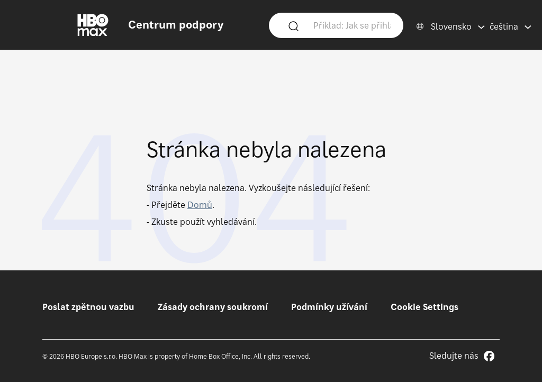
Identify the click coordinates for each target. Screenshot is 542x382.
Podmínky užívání (329, 307)
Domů (199, 205)
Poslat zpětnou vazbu (88, 307)
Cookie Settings (424, 307)
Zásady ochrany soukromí (213, 307)
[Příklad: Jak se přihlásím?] (352, 25)
